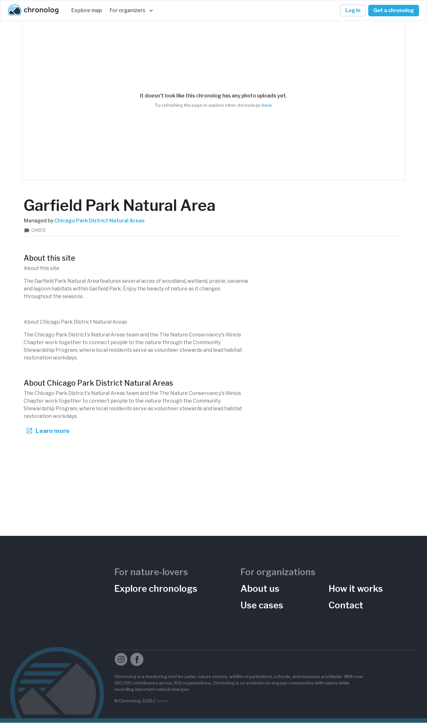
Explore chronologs (155, 591)
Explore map (86, 10)
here (267, 105)
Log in (352, 10)
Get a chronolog (393, 10)
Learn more (47, 433)
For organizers (131, 10)
